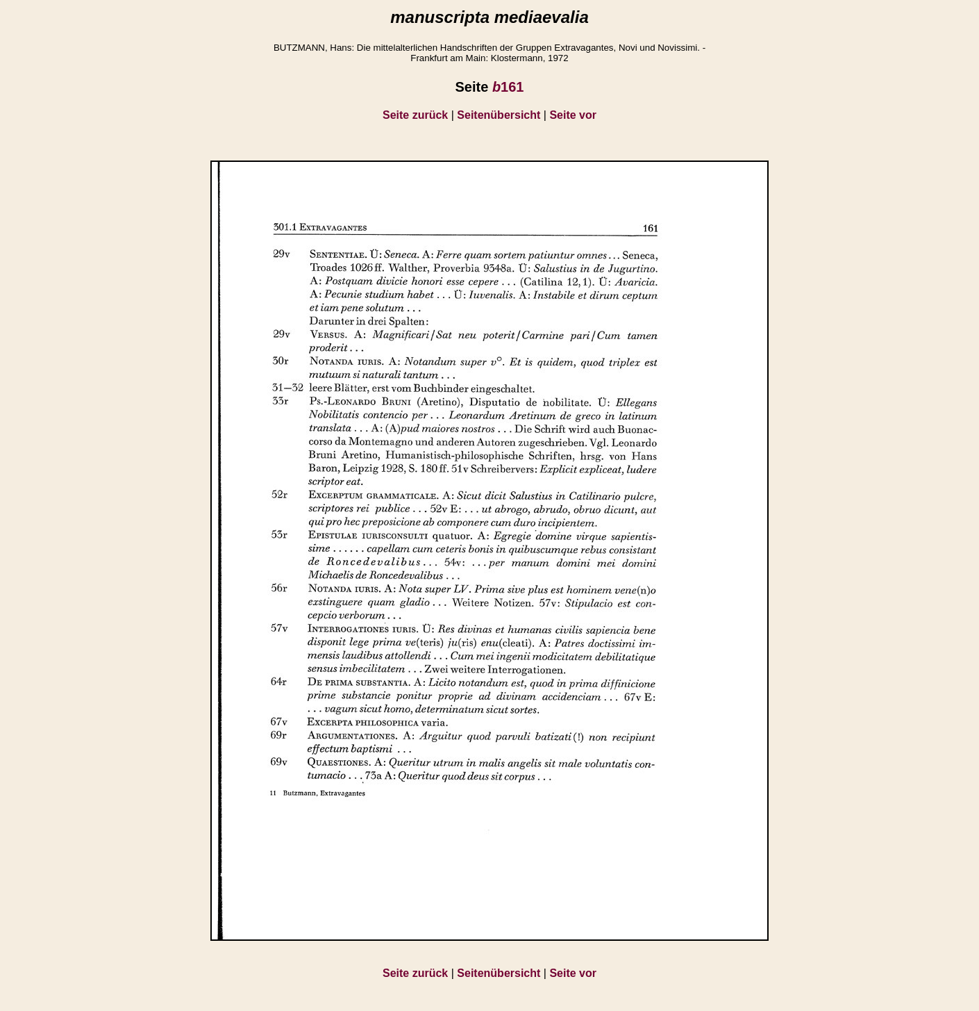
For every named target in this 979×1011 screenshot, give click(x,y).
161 (508, 86)
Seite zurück (415, 115)
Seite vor (572, 115)
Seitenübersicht (498, 115)
